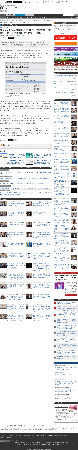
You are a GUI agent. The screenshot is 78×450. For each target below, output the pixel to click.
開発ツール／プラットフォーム (25, 20)
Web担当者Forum (36, 442)
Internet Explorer (11, 147)
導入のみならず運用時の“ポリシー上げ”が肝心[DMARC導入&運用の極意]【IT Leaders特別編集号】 (25, 188)
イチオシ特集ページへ (71, 294)
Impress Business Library (60, 29)
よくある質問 (8, 437)
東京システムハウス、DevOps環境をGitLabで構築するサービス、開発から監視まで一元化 (16, 162)
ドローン (52, 2)
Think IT (29, 442)
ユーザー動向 (11, 17)
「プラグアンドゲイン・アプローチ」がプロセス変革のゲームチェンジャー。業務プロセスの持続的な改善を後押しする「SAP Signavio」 (41, 308)
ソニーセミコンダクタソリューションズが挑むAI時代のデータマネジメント (15, 224)
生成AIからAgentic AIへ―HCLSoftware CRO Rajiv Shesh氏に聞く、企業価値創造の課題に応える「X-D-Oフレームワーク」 (61, 228)
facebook (3, 11)
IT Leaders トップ (4, 20)
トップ (3, 16)
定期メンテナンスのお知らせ (61, 88)
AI (29, 17)
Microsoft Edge (18, 147)
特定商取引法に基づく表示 (54, 435)
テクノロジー (20, 15)
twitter (1, 11)
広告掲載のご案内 (26, 435)
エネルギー (47, 2)
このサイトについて (4, 435)
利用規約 (12, 435)
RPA (33, 17)
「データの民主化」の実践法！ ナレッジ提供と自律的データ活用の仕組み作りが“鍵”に (16, 203)
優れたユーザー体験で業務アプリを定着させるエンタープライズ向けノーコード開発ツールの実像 (15, 255)
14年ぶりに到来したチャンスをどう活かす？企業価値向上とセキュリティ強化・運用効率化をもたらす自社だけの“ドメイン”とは (61, 201)
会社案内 (34, 435)
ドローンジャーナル (69, 444)
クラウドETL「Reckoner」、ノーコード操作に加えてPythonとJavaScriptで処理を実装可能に (42, 162)
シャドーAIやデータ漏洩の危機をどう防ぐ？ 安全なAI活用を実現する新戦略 (16, 214)
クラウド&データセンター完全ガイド (19, 442)
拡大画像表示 (8, 96)
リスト (15, 37)
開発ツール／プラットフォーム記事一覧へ (41, 25)
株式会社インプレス (15, 440)
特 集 (29, 15)
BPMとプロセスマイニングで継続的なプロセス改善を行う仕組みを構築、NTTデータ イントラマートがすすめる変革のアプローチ (61, 258)
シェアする (3, 37)
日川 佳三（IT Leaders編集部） (17, 35)
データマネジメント (50, 17)
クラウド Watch (55, 442)
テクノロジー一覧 (13, 20)
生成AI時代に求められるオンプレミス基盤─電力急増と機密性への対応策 (15, 286)
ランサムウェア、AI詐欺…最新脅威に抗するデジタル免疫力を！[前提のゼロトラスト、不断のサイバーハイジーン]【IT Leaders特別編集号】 (26, 193)
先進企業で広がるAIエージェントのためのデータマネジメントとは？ (15, 244)
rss (6, 11)
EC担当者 (52, 1)
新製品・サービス (38, 20)
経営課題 (10, 15)
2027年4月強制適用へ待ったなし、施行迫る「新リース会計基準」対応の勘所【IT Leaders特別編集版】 (25, 173)
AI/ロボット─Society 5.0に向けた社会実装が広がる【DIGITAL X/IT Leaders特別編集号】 (23, 183)
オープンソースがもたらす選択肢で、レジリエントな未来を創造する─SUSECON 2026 (42, 156)
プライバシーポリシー (42, 435)
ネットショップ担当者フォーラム (18, 444)
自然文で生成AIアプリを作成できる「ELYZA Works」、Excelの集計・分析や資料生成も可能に (16, 156)
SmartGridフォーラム (64, 442)
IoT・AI (63, 1)
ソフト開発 (58, 1)
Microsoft (4, 147)
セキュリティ (40, 17)
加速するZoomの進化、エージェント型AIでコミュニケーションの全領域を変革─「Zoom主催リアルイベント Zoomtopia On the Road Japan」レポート (42, 267)
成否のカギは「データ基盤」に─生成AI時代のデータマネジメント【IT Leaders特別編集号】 (23, 178)
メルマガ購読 (18, 435)
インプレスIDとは (59, 33)
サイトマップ (64, 435)
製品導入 (37, 2)
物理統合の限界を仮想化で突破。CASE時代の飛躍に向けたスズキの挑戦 (15, 234)
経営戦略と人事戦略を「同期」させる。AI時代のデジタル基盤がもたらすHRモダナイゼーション (41, 244)
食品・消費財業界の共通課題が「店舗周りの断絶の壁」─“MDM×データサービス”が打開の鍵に (41, 296)
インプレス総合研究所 (46, 442)
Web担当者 (47, 1)
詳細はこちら (72, 420)
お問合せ (2, 437)
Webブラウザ (26, 147)
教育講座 (57, 2)
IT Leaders (9, 7)
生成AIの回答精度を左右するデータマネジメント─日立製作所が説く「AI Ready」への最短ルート (41, 224)
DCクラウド (27, 2)
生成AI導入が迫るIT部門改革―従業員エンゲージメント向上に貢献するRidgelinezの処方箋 (41, 275)
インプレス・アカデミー (16, 446)
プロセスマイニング (21, 17)
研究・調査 (68, 1)
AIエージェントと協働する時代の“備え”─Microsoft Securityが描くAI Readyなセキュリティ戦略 (41, 286)
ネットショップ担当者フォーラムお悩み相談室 (36, 444)
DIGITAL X (62, 444)
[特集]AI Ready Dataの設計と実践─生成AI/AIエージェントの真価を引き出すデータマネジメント (66, 278)
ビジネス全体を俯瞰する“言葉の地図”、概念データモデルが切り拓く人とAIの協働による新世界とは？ (42, 203)
